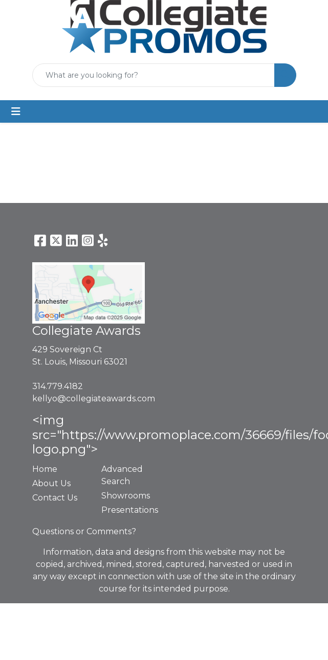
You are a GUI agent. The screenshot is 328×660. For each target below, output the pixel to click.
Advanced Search (122, 475)
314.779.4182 (57, 386)
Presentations (129, 510)
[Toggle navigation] (16, 111)
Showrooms (125, 495)
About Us (51, 483)
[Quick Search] (153, 75)
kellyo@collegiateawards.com (93, 398)
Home (44, 469)
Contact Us (54, 498)
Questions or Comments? (84, 531)
